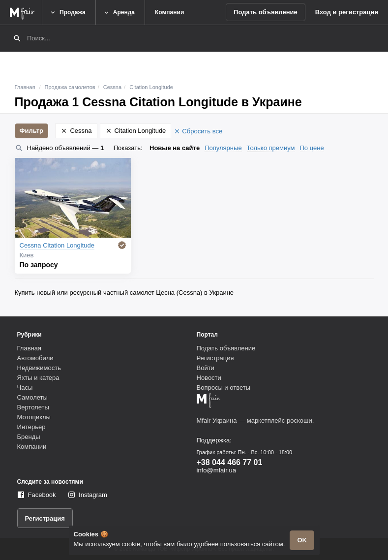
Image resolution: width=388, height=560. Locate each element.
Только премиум (271, 148)
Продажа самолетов (70, 87)
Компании (169, 12)
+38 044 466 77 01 (230, 462)
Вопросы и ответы (223, 387)
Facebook (42, 494)
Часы (25, 387)
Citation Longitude (151, 87)
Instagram (93, 494)
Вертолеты (33, 407)
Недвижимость (39, 368)
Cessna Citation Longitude (57, 245)
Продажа (67, 12)
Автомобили (35, 358)
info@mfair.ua (216, 470)
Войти (205, 368)
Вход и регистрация (346, 12)
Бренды (28, 436)
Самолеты (32, 397)
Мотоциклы (34, 417)
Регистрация (215, 358)
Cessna (112, 87)
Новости (209, 377)
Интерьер (31, 427)
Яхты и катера (38, 377)
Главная (25, 87)
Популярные (223, 148)
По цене (312, 148)
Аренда (119, 12)
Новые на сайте (174, 148)
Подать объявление (266, 12)
